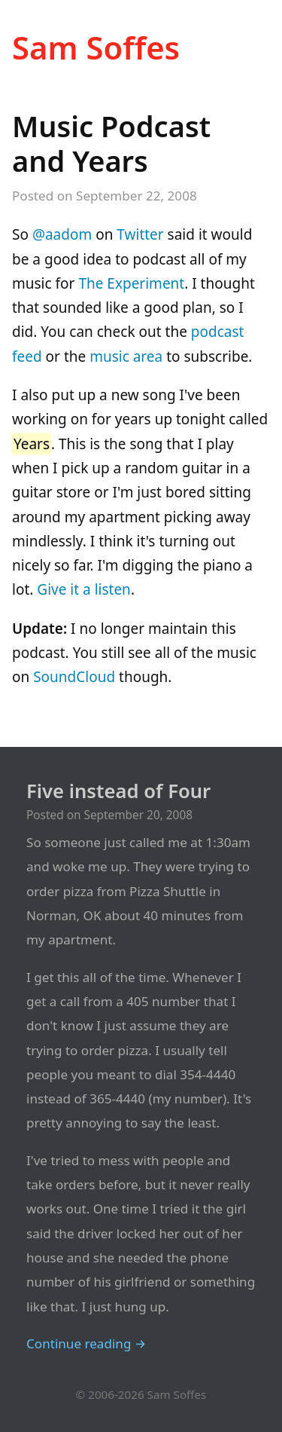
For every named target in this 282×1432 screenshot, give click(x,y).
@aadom (62, 234)
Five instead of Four (118, 791)
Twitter (140, 234)
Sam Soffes (96, 47)
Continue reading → (86, 1343)
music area (125, 356)
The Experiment (131, 283)
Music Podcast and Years (111, 143)
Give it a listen (84, 589)
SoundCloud (74, 677)
